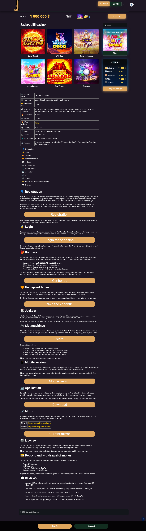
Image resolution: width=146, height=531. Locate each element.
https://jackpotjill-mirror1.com (39, 429)
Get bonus (59, 282)
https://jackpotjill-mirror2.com (39, 433)
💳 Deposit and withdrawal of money (35, 180)
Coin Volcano (59, 86)
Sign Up (55, 526)
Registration (59, 214)
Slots (59, 342)
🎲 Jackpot (26, 161)
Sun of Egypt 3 (33, 56)
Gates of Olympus (86, 56)
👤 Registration (27, 149)
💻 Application (27, 171)
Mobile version (59, 386)
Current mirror (59, 440)
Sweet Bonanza (33, 86)
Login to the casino (60, 240)
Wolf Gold (59, 56)
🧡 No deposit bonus (29, 158)
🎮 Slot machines (28, 165)
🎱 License (26, 177)
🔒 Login (25, 152)
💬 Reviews (26, 183)
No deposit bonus (60, 307)
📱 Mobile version (28, 168)
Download (59, 410)
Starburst (86, 86)
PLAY (37, 123)
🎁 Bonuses (26, 155)
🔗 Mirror (25, 174)
